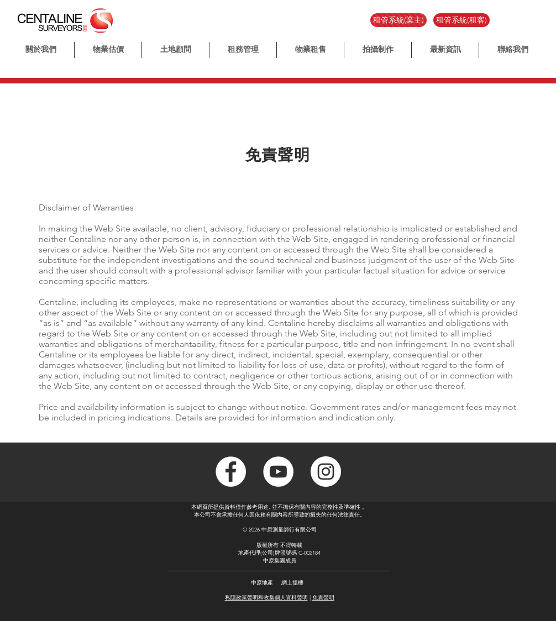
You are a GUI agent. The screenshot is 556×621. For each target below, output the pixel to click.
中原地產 (262, 582)
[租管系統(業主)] (398, 20)
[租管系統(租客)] (461, 20)
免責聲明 (323, 597)
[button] (377, 50)
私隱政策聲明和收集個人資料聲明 (266, 597)
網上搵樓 (292, 582)
